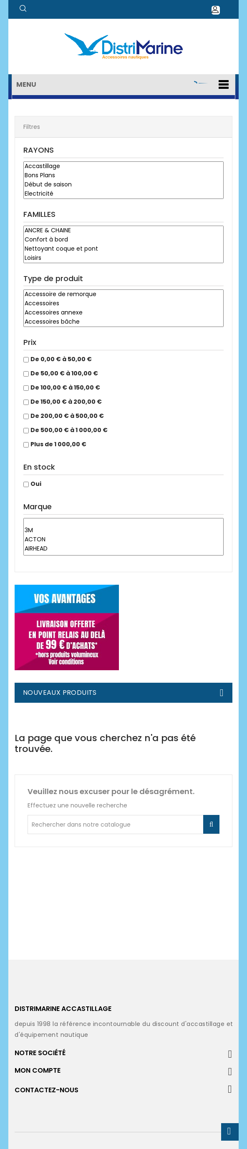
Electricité (123, 194)
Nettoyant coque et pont (123, 249)
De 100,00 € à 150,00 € (65, 387)
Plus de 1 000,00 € (58, 444)
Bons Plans (123, 175)
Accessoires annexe (123, 312)
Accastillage (123, 166)
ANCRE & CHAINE (123, 230)
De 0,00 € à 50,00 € (61, 359)
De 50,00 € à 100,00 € (64, 373)
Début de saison (123, 184)
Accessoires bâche (123, 322)
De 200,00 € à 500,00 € (67, 416)
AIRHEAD (123, 548)
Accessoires (123, 303)
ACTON (123, 539)
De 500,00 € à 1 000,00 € (69, 430)
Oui (35, 484)
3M (123, 530)
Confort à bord (123, 239)
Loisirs (123, 258)
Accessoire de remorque (123, 294)
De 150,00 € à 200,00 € (66, 401)
